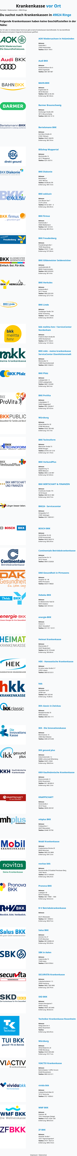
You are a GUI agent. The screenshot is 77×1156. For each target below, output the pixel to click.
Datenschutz (43, 1155)
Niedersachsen (12, 10)
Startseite (3, 10)
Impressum (34, 1155)
